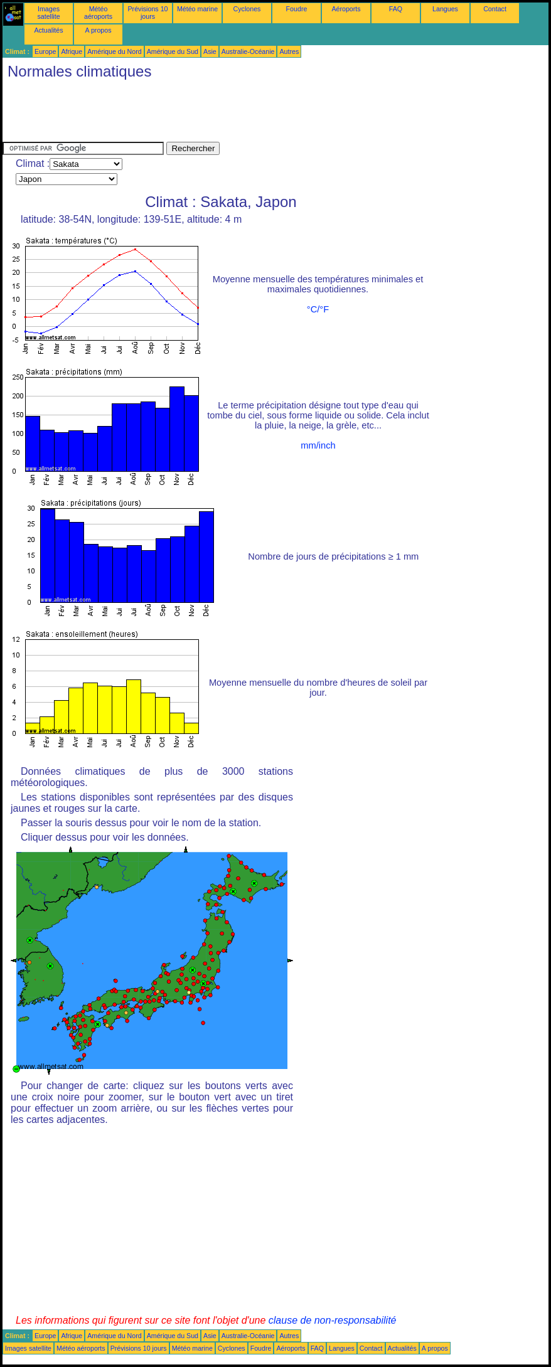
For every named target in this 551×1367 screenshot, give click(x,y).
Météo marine (197, 9)
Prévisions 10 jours (148, 12)
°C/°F (318, 309)
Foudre (297, 9)
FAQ (395, 9)
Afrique (71, 51)
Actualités (48, 30)
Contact (494, 9)
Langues (445, 9)
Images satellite (48, 12)
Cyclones (247, 9)
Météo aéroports (98, 12)
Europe (45, 51)
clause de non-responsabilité (333, 1320)
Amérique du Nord (114, 51)
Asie (210, 51)
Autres (289, 51)
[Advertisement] (231, 113)
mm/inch (318, 445)
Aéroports (345, 9)
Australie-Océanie (248, 51)
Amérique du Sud (172, 51)
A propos (98, 30)
